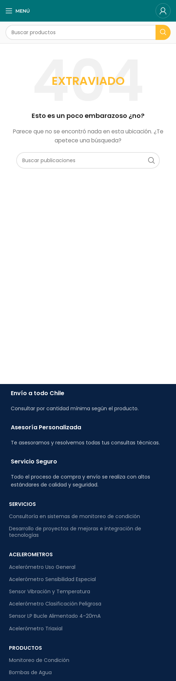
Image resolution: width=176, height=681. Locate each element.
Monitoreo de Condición (39, 660)
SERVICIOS (22, 504)
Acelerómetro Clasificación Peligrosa (55, 603)
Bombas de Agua (30, 672)
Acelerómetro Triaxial (35, 628)
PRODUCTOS (25, 648)
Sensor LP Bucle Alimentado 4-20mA (55, 616)
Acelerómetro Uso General (42, 567)
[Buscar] (88, 32)
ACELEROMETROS (31, 554)
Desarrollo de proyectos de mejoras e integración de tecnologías (75, 532)
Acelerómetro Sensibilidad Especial (52, 579)
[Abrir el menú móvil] (17, 11)
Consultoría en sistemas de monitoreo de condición (74, 516)
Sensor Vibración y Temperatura (49, 591)
